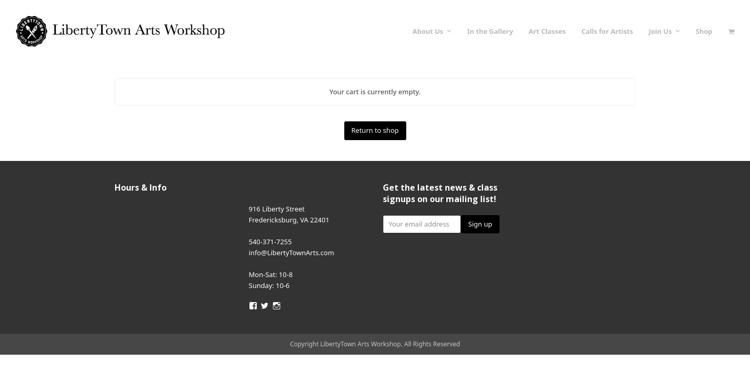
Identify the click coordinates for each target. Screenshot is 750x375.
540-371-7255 (270, 241)
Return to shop (375, 130)
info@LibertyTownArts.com (291, 252)
